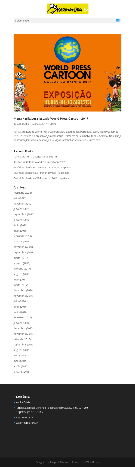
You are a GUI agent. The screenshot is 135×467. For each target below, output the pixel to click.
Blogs (53, 123)
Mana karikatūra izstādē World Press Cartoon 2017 (51, 118)
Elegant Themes (60, 462)
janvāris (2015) (22, 371)
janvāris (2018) (22, 263)
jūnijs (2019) (20, 225)
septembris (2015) (24, 344)
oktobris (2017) (22, 268)
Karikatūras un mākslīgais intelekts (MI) (36, 156)
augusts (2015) (22, 350)
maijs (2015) (20, 361)
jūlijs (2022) (20, 198)
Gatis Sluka (23, 123)
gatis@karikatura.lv (27, 422)
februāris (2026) (23, 192)
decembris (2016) (23, 290)
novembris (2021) (23, 203)
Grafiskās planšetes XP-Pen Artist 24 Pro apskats (41, 178)
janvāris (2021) (22, 209)
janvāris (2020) (22, 219)
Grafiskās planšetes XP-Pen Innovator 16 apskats (41, 172)
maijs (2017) (20, 279)
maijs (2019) (20, 230)
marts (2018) (21, 257)
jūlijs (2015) (20, 355)
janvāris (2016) (22, 322)
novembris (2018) (23, 247)
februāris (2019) (23, 236)
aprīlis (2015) (21, 366)
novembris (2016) (23, 295)
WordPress (93, 462)
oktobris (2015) (22, 339)
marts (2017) (21, 285)
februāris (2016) (23, 317)
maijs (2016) (20, 312)
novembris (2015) (23, 333)
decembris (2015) (23, 328)
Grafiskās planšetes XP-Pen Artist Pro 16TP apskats (43, 167)
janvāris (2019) (22, 241)
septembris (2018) (24, 252)
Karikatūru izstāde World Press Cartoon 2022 (39, 162)
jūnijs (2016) (20, 306)
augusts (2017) (22, 274)
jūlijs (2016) (20, 301)
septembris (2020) (24, 214)
